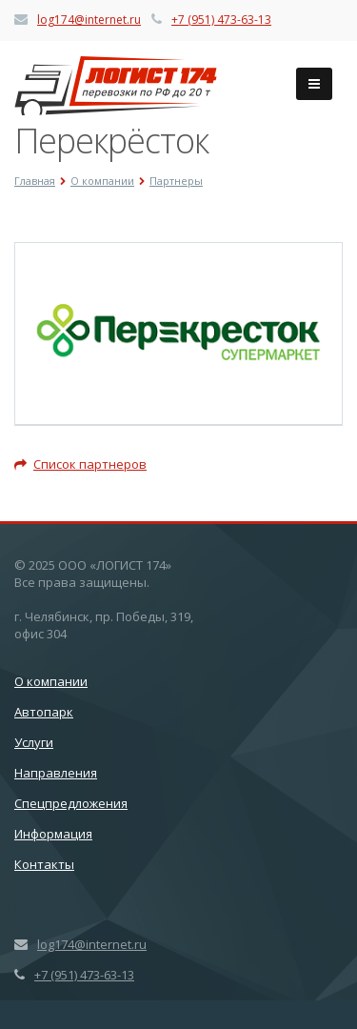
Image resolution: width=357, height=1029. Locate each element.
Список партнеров (80, 464)
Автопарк (43, 711)
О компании (51, 681)
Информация (53, 833)
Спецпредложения (71, 803)
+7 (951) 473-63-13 (221, 19)
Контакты (44, 864)
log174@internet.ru (89, 19)
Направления (55, 772)
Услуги (33, 742)
